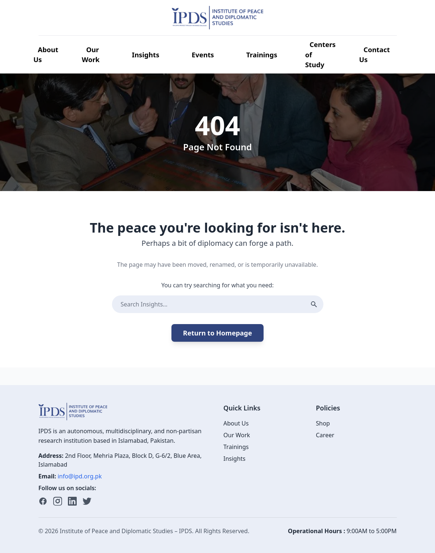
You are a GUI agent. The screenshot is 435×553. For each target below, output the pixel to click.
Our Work (91, 54)
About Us (45, 54)
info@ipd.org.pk (80, 476)
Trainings (261, 54)
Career (325, 435)
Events (203, 54)
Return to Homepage (217, 332)
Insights (145, 54)
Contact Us (374, 54)
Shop (323, 423)
